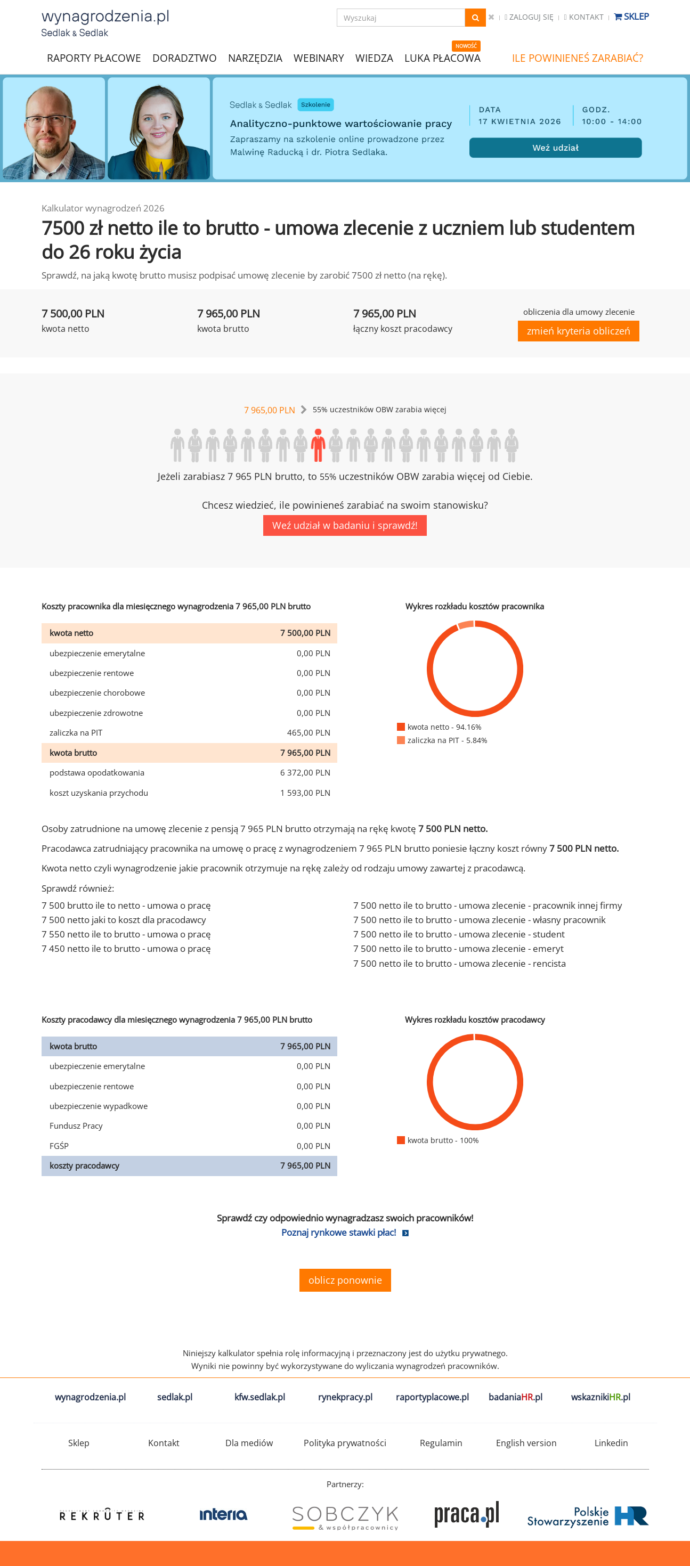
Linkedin (611, 1443)
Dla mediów (249, 1443)
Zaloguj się (529, 17)
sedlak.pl (174, 1397)
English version (526, 1443)
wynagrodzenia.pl (90, 1397)
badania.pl (515, 1397)
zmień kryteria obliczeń (578, 330)
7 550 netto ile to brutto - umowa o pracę (126, 934)
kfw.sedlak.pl (259, 1397)
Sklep (631, 16)
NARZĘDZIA (255, 57)
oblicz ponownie (345, 1280)
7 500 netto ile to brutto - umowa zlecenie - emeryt (458, 948)
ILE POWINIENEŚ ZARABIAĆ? (577, 58)
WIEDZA (374, 58)
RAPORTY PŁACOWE (94, 57)
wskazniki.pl (600, 1397)
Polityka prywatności (345, 1443)
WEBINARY (319, 57)
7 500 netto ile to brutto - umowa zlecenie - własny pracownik (479, 919)
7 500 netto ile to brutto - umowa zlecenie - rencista (459, 963)
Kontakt (583, 17)
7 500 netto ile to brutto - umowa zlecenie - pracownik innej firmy (487, 905)
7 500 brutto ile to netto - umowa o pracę (126, 905)
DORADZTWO (184, 58)
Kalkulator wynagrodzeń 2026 (103, 208)
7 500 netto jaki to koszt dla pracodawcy (124, 919)
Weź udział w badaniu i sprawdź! (345, 525)
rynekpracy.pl (345, 1397)
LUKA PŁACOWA (442, 58)
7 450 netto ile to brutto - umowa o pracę (126, 948)
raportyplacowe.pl (432, 1397)
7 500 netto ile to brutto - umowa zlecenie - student (459, 934)
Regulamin (441, 1443)
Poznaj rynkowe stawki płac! (338, 1232)
